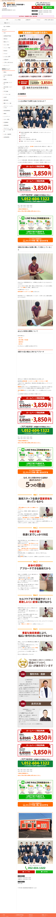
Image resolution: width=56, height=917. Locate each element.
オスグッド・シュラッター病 (8, 107)
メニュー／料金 (7, 47)
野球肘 (5, 79)
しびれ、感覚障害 (7, 134)
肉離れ (5, 113)
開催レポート (7, 22)
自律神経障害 (6, 137)
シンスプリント (7, 116)
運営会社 (5, 38)
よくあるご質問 (7, 56)
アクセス (38, 19)
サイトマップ (6, 65)
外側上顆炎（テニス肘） (8, 83)
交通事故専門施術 (7, 35)
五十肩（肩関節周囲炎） (8, 76)
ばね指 (5, 97)
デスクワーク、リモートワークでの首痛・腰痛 (8, 130)
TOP (7, 19)
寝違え (5, 72)
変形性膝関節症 (7, 110)
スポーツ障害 (6, 119)
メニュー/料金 (17, 19)
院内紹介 (5, 50)
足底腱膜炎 (6, 122)
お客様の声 (28, 19)
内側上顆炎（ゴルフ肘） (8, 87)
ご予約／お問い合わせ (48, 19)
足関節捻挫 (6, 125)
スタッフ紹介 (6, 44)
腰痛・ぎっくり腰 (7, 103)
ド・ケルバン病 (7, 94)
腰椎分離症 (6, 100)
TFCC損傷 (6, 91)
